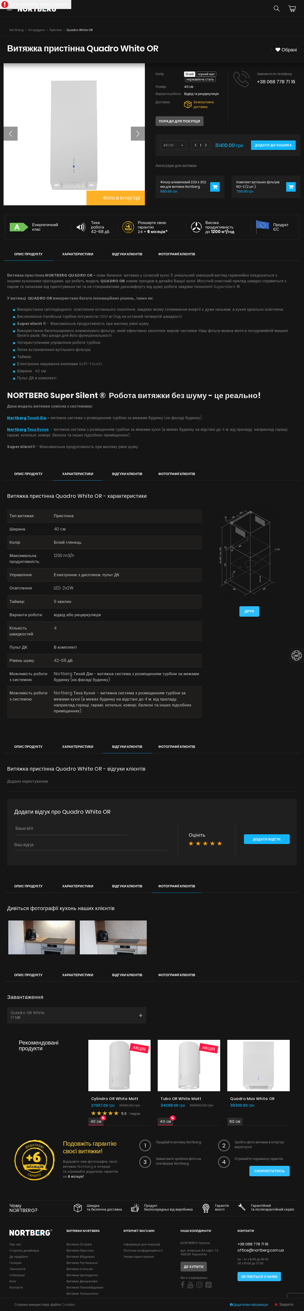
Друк (249, 611)
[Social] (182, 1287)
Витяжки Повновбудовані (85, 1289)
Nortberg (17, 30)
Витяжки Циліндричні (82, 1277)
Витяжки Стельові (79, 1271)
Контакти (16, 1289)
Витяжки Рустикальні (82, 1265)
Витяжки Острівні (79, 1246)
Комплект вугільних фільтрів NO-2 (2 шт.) (258, 184)
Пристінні (55, 30)
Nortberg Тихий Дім (27, 418)
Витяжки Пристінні (80, 1252)
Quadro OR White (77, 1017)
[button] (11, 133)
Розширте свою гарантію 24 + (153, 227)
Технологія (17, 1271)
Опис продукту (28, 254)
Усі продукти (36, 30)
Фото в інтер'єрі (121, 198)
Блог (13, 1283)
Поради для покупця (179, 121)
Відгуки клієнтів (127, 254)
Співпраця (17, 1277)
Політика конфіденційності (143, 1252)
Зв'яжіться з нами (259, 1278)
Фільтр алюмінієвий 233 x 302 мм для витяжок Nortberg (183, 184)
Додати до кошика (273, 145)
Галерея (16, 1265)
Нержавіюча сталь (200, 79)
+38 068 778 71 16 (276, 82)
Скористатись (269, 1173)
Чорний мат (206, 74)
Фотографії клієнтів (176, 254)
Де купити (194, 1268)
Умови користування (139, 1259)
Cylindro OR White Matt (115, 1100)
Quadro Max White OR (252, 1100)
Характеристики (77, 254)
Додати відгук (267, 841)
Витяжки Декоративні (82, 1283)
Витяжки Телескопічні (82, 1295)
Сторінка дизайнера (24, 1252)
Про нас (15, 1246)
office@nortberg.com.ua (261, 1252)
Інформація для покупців (142, 1246)
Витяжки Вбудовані (80, 1259)
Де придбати (19, 1259)
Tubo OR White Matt (181, 1100)
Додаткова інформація (249, 1304)
